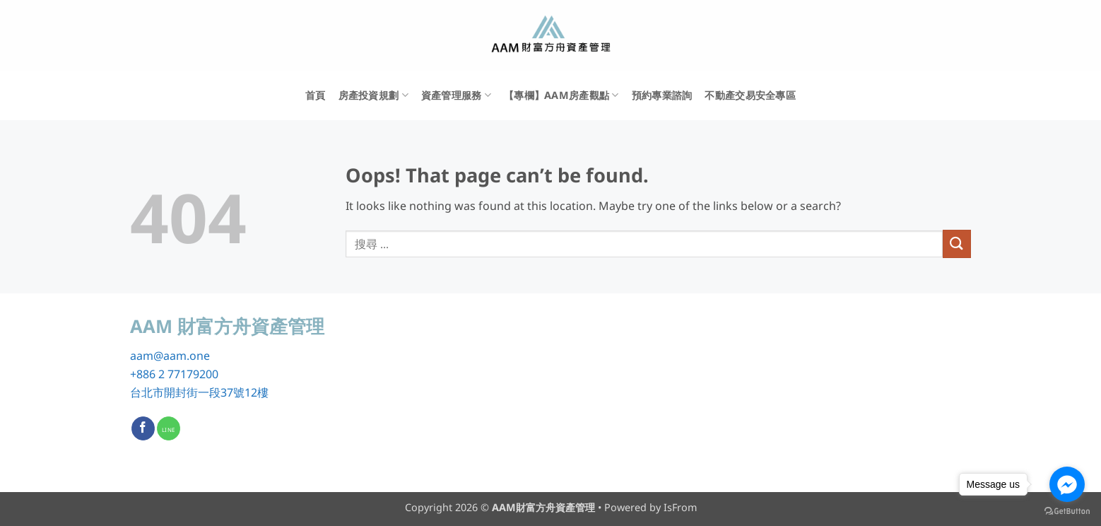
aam (141, 355)
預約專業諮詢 (662, 95)
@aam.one (181, 355)
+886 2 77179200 (174, 374)
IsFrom (680, 507)
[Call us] (168, 428)
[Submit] (957, 243)
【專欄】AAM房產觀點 (561, 95)
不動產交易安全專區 (750, 95)
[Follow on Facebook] (143, 428)
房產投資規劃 (373, 95)
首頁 (315, 95)
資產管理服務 (456, 95)
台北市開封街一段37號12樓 (199, 392)
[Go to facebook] (1067, 484)
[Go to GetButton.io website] (1067, 511)
